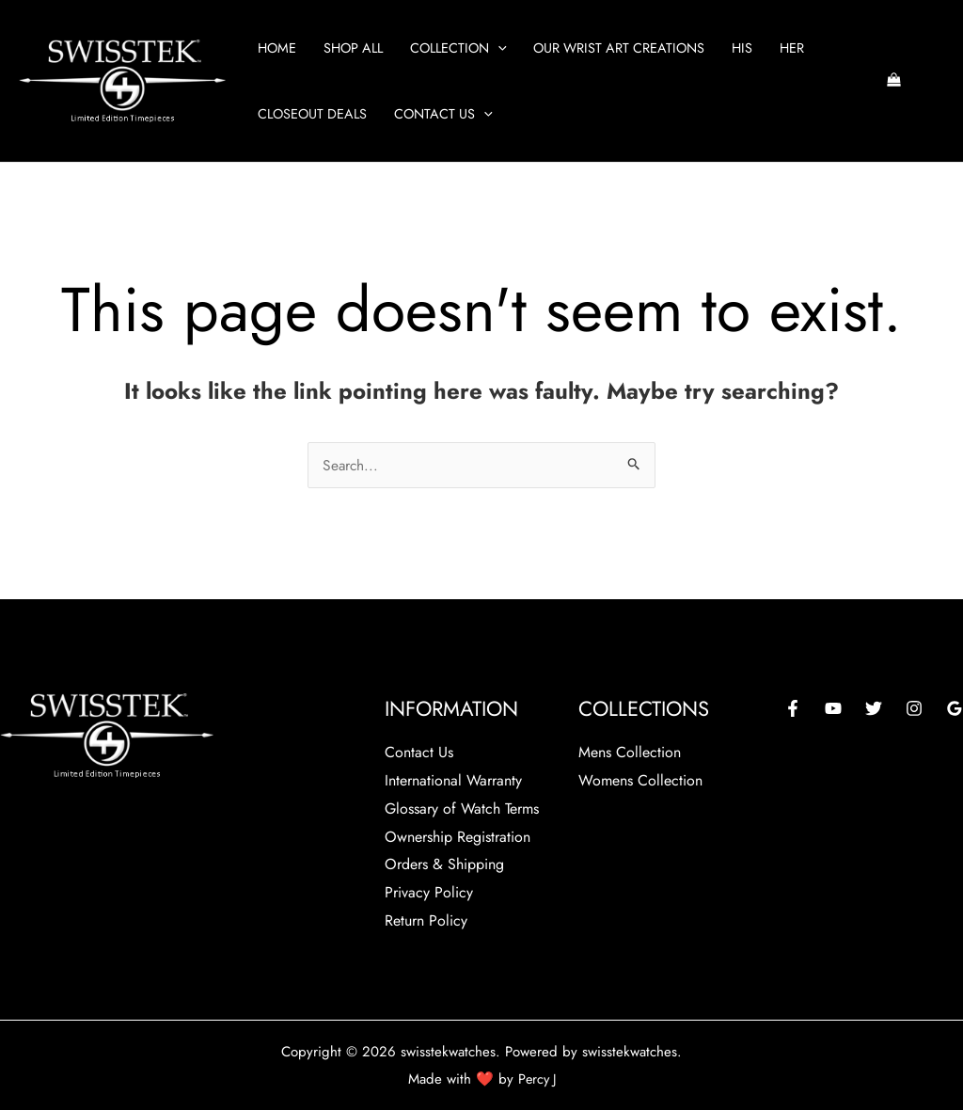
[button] (498, 48)
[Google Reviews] (954, 708)
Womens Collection (640, 780)
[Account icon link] (935, 80)
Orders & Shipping (444, 864)
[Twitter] (873, 708)
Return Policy (426, 919)
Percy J (537, 1077)
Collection (458, 48)
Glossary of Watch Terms (462, 807)
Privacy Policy (429, 892)
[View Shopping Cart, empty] (893, 81)
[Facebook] (792, 708)
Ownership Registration (457, 836)
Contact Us (443, 113)
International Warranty (453, 780)
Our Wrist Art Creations (618, 48)
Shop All (353, 48)
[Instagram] (914, 708)
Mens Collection (629, 752)
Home (277, 48)
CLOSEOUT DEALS (312, 113)
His (742, 48)
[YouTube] (833, 708)
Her (792, 48)
